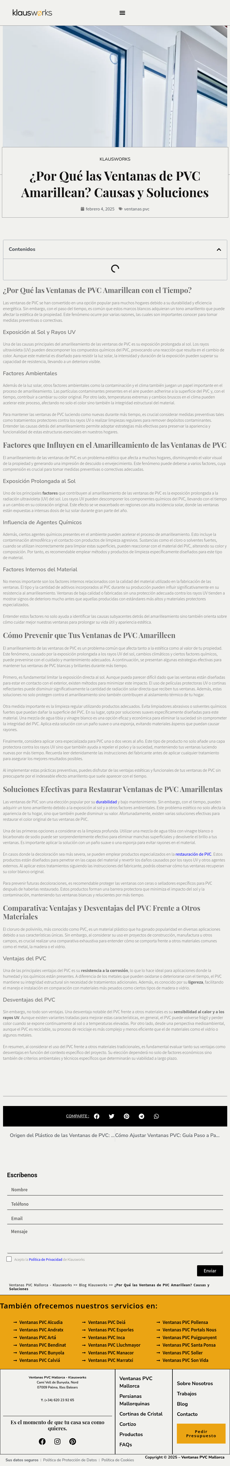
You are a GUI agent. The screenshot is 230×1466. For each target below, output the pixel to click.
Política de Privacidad (45, 1259)
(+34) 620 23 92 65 (57, 1400)
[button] (122, 12)
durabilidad (106, 801)
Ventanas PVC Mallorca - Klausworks (40, 1284)
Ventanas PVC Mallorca (202, 1457)
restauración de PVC (193, 854)
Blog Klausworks (93, 1284)
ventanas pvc (136, 209)
